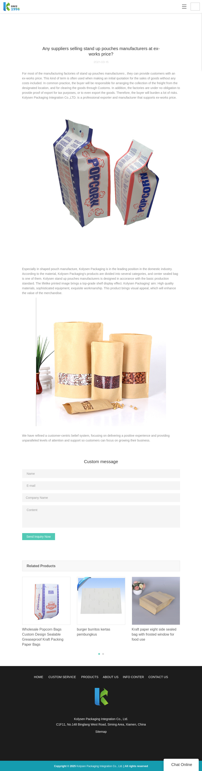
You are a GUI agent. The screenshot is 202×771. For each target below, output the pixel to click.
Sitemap (101, 731)
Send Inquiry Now (39, 536)
